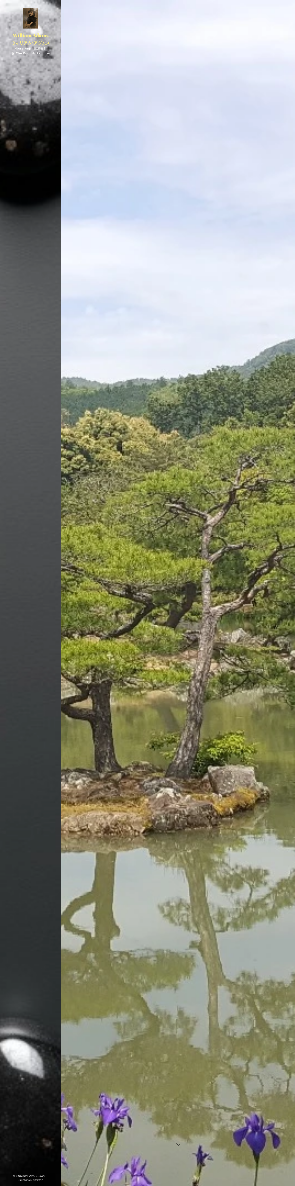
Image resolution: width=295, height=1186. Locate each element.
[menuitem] (30, 556)
